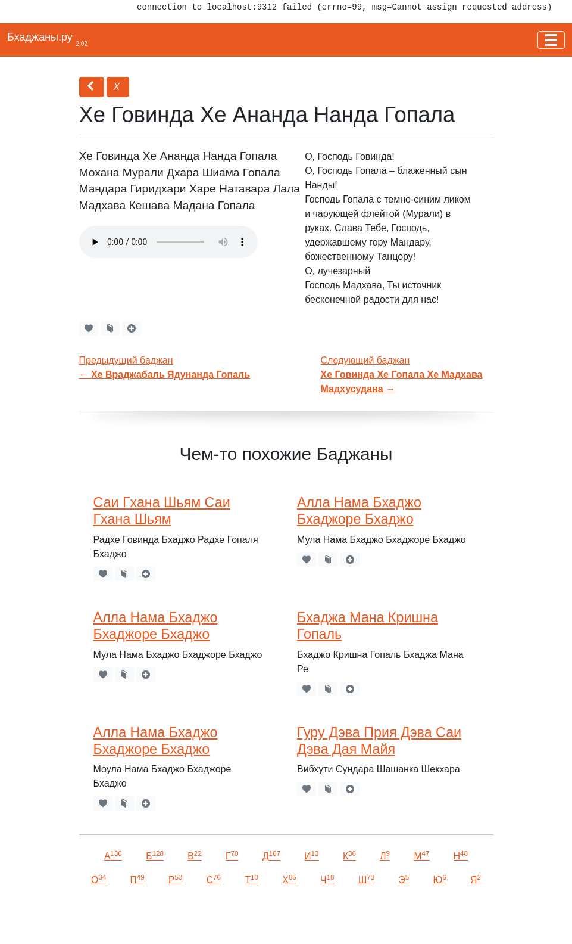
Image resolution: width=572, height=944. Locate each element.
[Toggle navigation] (551, 40)
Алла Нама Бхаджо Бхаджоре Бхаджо (359, 511)
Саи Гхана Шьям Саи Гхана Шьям (161, 511)
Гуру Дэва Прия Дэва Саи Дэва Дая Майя (379, 741)
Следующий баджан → (402, 374)
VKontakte (146, 918)
